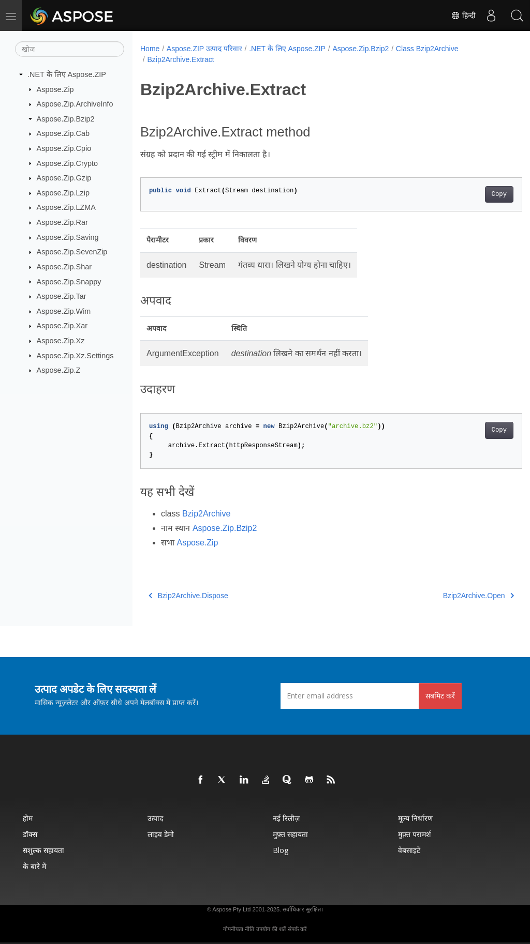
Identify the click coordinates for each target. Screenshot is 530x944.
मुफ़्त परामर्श (414, 834)
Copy (472, 194)
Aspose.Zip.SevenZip (72, 252)
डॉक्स (30, 834)
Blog (280, 850)
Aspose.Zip (55, 89)
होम (28, 818)
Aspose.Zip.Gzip (64, 178)
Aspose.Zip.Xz (61, 341)
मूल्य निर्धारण (415, 818)
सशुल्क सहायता (43, 850)
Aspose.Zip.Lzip (63, 193)
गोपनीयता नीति (238, 929)
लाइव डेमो (161, 834)
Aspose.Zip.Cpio (64, 148)
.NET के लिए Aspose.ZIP (66, 74)
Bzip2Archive (206, 513)
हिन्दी (463, 15)
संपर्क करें (297, 929)
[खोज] (69, 49)
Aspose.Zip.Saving (68, 237)
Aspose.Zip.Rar (62, 222)
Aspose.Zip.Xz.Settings (75, 355)
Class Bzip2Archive (427, 48)
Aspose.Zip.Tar (61, 296)
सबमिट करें (440, 696)
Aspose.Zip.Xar (62, 326)
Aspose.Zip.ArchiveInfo (75, 104)
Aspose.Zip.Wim (64, 311)
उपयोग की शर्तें (271, 929)
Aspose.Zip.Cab (63, 133)
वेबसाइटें (409, 850)
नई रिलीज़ (286, 818)
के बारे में (34, 866)
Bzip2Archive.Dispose (188, 595)
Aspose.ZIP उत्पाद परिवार (204, 48)
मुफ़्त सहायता (290, 834)
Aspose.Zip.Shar (64, 267)
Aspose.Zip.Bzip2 (66, 119)
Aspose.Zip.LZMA (66, 207)
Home (149, 48)
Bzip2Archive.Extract (180, 59)
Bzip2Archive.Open (451, 595)
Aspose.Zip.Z (59, 370)
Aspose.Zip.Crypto (67, 163)
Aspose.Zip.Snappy (69, 281)
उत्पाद (155, 818)
